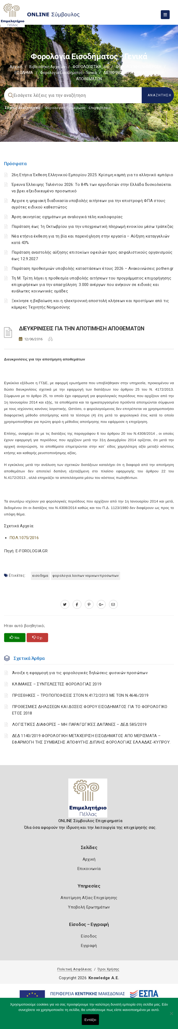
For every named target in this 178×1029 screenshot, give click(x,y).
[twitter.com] (65, 604)
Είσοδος (89, 936)
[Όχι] (171, 1016)
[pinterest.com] (89, 604)
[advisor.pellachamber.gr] (113, 604)
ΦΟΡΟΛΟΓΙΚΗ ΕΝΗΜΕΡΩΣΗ (138, 67)
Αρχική (16, 67)
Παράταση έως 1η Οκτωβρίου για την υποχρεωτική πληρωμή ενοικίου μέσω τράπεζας (93, 226)
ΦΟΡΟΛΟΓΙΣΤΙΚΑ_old (91, 67)
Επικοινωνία (89, 868)
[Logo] (89, 800)
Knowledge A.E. (103, 977)
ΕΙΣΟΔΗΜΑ (24, 72)
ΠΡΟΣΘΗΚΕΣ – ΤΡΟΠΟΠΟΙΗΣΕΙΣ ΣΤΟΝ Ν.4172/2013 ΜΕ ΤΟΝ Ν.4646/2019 (80, 695)
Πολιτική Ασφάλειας (74, 969)
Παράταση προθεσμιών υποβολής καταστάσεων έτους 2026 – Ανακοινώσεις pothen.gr (93, 268)
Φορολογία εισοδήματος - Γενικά (68, 72)
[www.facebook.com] (77, 604)
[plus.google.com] (101, 604)
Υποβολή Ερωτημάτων (89, 907)
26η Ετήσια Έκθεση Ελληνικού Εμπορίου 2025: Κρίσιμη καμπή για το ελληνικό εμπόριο (92, 174)
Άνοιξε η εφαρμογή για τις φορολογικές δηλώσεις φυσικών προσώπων (80, 672)
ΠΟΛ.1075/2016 (24, 537)
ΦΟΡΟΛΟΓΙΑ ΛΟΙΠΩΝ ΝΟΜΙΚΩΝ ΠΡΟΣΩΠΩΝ (85, 576)
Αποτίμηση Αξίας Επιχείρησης (88, 897)
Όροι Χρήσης (108, 969)
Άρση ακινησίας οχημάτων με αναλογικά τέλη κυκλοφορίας (67, 216)
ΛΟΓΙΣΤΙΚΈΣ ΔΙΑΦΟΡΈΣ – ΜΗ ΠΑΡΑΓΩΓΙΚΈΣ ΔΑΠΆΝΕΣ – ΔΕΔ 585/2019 (79, 724)
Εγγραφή (89, 945)
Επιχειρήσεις (100, 108)
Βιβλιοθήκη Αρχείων (47, 67)
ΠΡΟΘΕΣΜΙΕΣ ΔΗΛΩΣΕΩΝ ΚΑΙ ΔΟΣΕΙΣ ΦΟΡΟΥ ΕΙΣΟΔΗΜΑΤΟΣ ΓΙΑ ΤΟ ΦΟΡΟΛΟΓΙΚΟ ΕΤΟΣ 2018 (90, 710)
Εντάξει (90, 1020)
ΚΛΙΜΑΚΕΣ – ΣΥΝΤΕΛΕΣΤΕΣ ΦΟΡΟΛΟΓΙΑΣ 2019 (56, 684)
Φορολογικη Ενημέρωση (65, 108)
